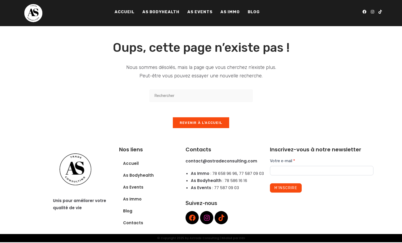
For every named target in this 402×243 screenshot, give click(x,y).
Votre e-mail (282, 161)
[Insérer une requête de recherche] (201, 96)
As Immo (132, 200)
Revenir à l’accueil (201, 123)
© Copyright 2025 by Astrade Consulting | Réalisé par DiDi (201, 239)
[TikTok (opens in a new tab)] (380, 12)
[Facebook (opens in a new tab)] (364, 12)
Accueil (131, 164)
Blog (127, 211)
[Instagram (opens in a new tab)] (372, 12)
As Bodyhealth (138, 176)
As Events (133, 188)
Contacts (133, 223)
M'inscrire (285, 188)
